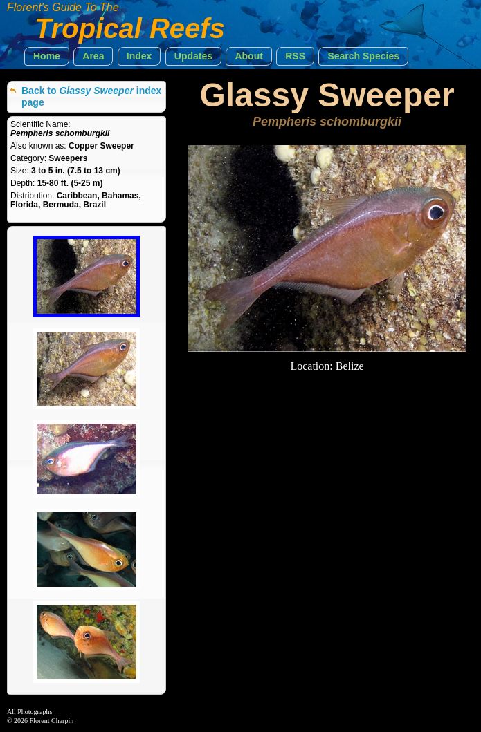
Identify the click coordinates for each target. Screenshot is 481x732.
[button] (46, 56)
